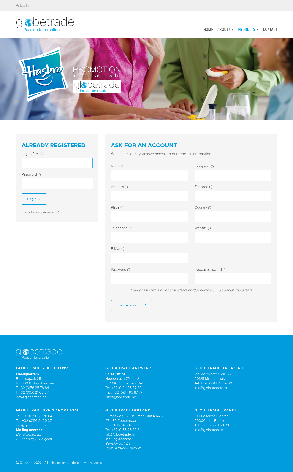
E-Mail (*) (117, 248)
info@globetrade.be (31, 397)
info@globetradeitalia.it (212, 388)
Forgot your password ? (40, 212)
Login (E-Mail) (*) (34, 154)
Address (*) (119, 187)
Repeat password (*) (210, 269)
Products (248, 29)
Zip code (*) (203, 187)
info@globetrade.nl (120, 434)
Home (208, 29)
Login (22, 5)
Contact (270, 29)
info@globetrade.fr (209, 430)
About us (225, 29)
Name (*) (117, 166)
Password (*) (31, 174)
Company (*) (204, 166)
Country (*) (203, 207)
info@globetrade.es (31, 425)
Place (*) (117, 207)
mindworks (94, 463)
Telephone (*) (121, 228)
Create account (132, 305)
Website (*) (203, 228)
